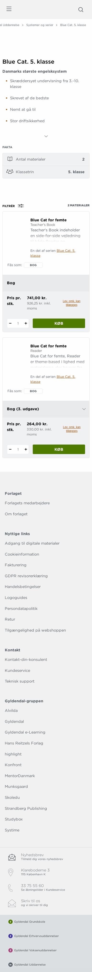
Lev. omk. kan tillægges (72, 303)
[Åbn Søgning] (81, 9)
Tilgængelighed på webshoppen (35, 630)
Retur (10, 619)
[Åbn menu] (8, 10)
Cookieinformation (22, 554)
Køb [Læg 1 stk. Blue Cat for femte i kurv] (58, 323)
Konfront (13, 765)
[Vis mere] (46, 136)
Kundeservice (17, 670)
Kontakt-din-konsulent (26, 659)
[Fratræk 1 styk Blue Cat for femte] (10, 323)
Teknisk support (19, 681)
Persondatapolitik (21, 608)
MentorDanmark (20, 776)
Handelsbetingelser (23, 586)
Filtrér (14, 206)
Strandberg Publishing (26, 808)
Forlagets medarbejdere (27, 503)
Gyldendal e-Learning (25, 732)
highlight (13, 754)
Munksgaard (16, 786)
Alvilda (11, 710)
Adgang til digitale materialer (32, 543)
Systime (12, 830)
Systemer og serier (39, 25)
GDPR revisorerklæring (26, 576)
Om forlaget (16, 514)
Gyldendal (14, 721)
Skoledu (12, 797)
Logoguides (16, 597)
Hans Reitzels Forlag (24, 743)
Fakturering (16, 565)
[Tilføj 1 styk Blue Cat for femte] (26, 323)
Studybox (14, 819)
